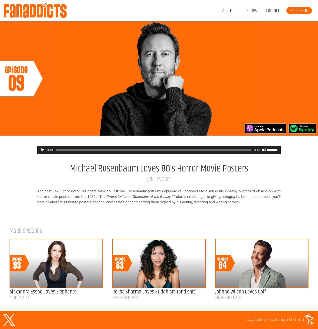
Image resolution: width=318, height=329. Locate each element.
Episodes (249, 10)
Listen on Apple (265, 128)
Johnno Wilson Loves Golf (240, 291)
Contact (272, 10)
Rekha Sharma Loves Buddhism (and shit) (154, 291)
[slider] (153, 150)
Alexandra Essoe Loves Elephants (43, 291)
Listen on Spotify (302, 128)
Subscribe (299, 10)
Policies (296, 319)
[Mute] (264, 150)
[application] (159, 150)
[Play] (43, 150)
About (227, 10)
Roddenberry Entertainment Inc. (273, 319)
